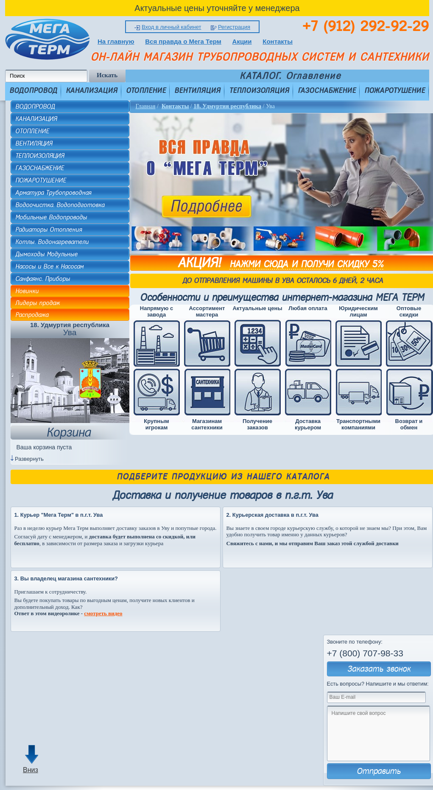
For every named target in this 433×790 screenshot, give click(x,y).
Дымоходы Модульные (46, 254)
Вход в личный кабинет (171, 27)
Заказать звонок (379, 668)
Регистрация (234, 27)
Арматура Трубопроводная (53, 192)
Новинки (27, 291)
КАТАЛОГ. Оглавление (290, 76)
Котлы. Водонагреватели (52, 241)
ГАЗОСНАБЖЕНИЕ (327, 90)
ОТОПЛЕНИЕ (146, 90)
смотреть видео (103, 613)
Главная (146, 106)
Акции (242, 41)
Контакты (278, 41)
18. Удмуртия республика (227, 106)
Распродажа (31, 314)
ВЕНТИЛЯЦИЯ (197, 90)
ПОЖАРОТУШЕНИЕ (394, 90)
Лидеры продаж (37, 303)
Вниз (30, 769)
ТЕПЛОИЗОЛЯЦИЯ (259, 90)
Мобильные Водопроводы (51, 217)
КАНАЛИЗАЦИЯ (91, 90)
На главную (116, 41)
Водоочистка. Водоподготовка (59, 205)
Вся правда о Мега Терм (183, 41)
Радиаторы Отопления (48, 229)
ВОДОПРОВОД (33, 90)
